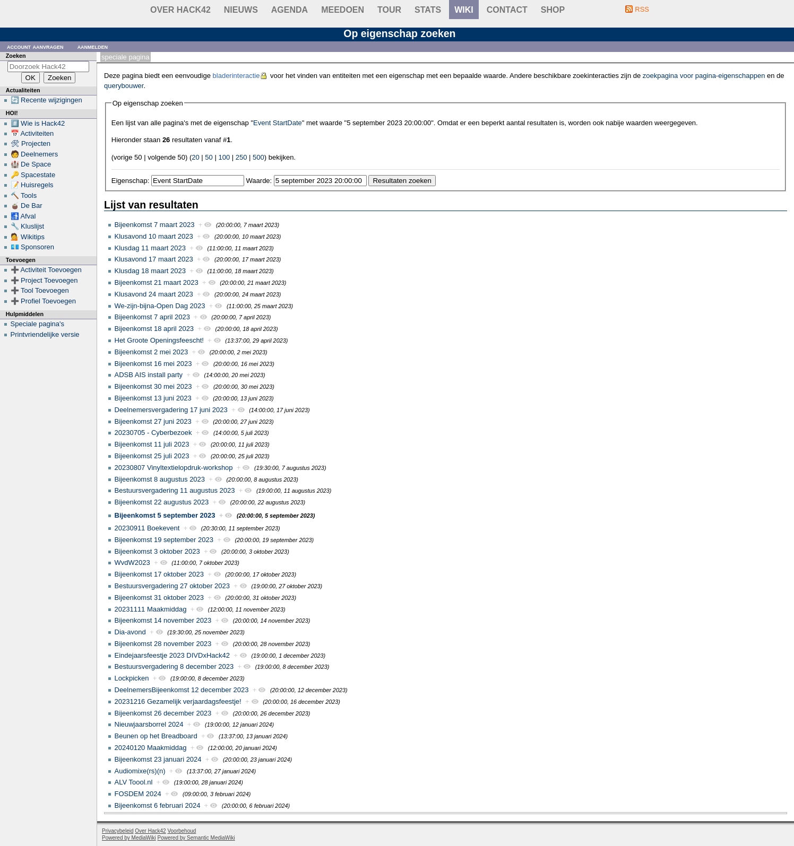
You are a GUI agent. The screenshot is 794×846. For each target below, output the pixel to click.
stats (428, 9)
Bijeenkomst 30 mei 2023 (153, 386)
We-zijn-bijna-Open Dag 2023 (160, 306)
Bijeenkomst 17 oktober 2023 (159, 574)
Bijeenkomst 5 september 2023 (165, 515)
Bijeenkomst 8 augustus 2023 (160, 479)
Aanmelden (92, 46)
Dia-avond (130, 632)
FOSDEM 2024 (138, 794)
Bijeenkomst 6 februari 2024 (158, 805)
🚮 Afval (23, 216)
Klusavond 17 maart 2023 (154, 259)
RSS (642, 9)
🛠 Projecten (31, 143)
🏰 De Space (31, 164)
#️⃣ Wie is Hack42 (38, 123)
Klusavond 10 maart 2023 (154, 236)
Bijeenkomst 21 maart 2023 (156, 282)
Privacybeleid (117, 831)
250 (241, 157)
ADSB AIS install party (149, 375)
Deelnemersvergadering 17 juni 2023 (171, 410)
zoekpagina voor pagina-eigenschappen (704, 76)
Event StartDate (277, 123)
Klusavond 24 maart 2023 (154, 294)
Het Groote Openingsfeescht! (159, 340)
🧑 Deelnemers (34, 154)
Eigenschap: (130, 181)
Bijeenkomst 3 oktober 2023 (157, 551)
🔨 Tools (24, 195)
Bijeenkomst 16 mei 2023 (153, 364)
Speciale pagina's (38, 324)
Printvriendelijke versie (45, 334)
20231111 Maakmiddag (151, 609)
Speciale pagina (125, 57)
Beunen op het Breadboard (156, 736)
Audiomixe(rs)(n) (140, 771)
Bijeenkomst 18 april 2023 (154, 329)
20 (195, 157)
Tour (389, 9)
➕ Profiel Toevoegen (43, 301)
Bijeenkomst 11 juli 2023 (152, 444)
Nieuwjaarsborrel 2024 (149, 724)
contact (507, 9)
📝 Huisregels (32, 185)
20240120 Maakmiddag (151, 748)
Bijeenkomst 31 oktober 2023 (159, 597)
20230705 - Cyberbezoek (153, 433)
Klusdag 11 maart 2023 (150, 248)
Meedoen (342, 9)
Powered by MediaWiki (129, 838)
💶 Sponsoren (33, 247)
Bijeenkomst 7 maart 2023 (155, 225)
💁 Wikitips (28, 237)
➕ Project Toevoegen (44, 280)
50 (208, 157)
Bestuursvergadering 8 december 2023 (174, 666)
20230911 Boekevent (147, 528)
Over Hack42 (180, 9)
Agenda (289, 9)
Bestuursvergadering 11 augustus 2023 (175, 490)
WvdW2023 (132, 562)
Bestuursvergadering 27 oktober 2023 (172, 586)
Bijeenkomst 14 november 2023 (163, 620)
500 (258, 157)
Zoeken (16, 56)
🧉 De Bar (26, 206)
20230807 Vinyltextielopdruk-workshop (174, 468)
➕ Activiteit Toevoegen (46, 270)
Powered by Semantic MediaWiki (196, 838)
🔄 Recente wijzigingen (46, 100)
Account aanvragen (35, 46)
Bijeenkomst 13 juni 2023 (153, 398)
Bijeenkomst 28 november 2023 (163, 644)
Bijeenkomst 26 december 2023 (163, 713)
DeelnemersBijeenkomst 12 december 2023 (182, 690)
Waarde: (259, 181)
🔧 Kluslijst (28, 226)
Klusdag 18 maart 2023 (150, 271)
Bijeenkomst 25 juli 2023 (152, 456)
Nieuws (241, 9)
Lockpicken (132, 678)
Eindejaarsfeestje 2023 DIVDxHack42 (172, 655)
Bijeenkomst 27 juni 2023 (153, 421)
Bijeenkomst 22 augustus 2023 (162, 502)
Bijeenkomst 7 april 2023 (152, 317)
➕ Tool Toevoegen (40, 290)
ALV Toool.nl (134, 782)
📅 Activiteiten (32, 133)
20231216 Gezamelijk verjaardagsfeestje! (178, 701)
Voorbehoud (181, 831)
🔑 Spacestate (33, 175)
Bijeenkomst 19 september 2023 (164, 540)
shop (553, 9)
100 (224, 157)
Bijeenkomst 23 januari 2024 (158, 759)
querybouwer (123, 86)
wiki (463, 9)
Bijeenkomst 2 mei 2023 (151, 352)
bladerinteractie (236, 76)
